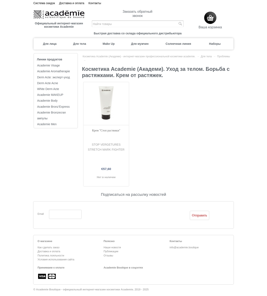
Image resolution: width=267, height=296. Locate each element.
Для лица (50, 43)
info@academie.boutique (184, 247)
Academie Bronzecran (51, 112)
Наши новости (112, 247)
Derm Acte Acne (47, 83)
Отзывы (108, 255)
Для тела (79, 43)
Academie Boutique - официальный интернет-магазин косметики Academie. (85, 289)
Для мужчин (140, 43)
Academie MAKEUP (50, 94)
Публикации (111, 251)
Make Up (109, 43)
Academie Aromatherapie (53, 71)
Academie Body (47, 100)
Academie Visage (48, 65)
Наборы (215, 43)
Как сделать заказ (48, 247)
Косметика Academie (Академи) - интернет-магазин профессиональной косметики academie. (139, 56)
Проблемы (223, 56)
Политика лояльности (51, 255)
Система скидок (44, 3)
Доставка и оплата (71, 3)
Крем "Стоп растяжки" (106, 130)
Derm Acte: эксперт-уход (53, 77)
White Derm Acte (48, 89)
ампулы (42, 118)
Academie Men (47, 124)
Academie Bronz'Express (53, 106)
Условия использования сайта (56, 259)
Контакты (94, 3)
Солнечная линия (178, 43)
